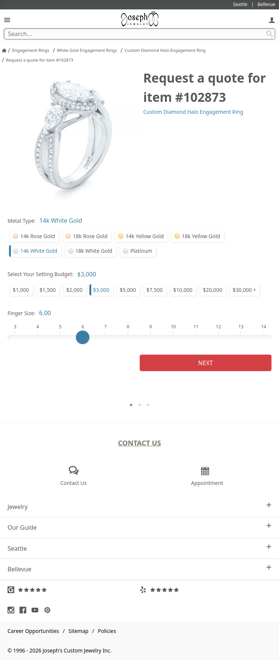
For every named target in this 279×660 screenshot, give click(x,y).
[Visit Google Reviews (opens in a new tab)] (74, 589)
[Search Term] (139, 33)
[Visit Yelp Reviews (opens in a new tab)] (206, 589)
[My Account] (271, 19)
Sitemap (78, 630)
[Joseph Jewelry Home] (4, 50)
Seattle (139, 548)
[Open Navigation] (7, 19)
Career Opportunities (33, 630)
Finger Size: (21, 313)
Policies (107, 630)
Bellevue (139, 569)
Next (205, 363)
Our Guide (139, 527)
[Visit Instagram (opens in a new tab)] (13, 610)
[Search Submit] (269, 33)
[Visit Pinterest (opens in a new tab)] (49, 610)
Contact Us (139, 442)
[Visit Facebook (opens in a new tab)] (25, 610)
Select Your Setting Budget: (41, 274)
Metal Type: (22, 220)
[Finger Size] (139, 337)
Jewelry (139, 506)
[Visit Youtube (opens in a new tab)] (37, 610)
